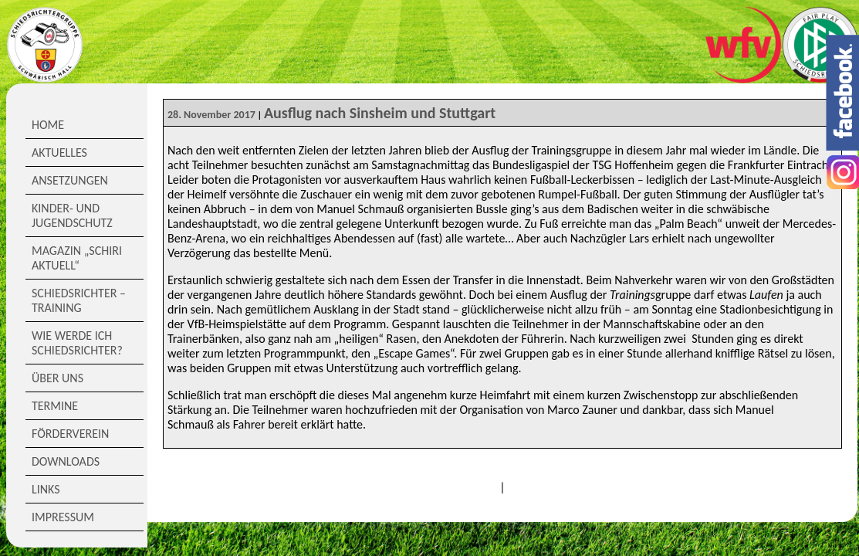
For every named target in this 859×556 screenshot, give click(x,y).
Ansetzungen (70, 180)
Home (48, 124)
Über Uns (57, 378)
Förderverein (70, 433)
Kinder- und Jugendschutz (72, 215)
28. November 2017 (211, 114)
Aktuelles (59, 152)
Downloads (66, 461)
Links (46, 489)
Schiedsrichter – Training (79, 300)
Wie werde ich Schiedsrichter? (77, 343)
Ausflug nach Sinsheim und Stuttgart (379, 112)
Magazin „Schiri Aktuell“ (77, 258)
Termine (55, 405)
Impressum (63, 517)
